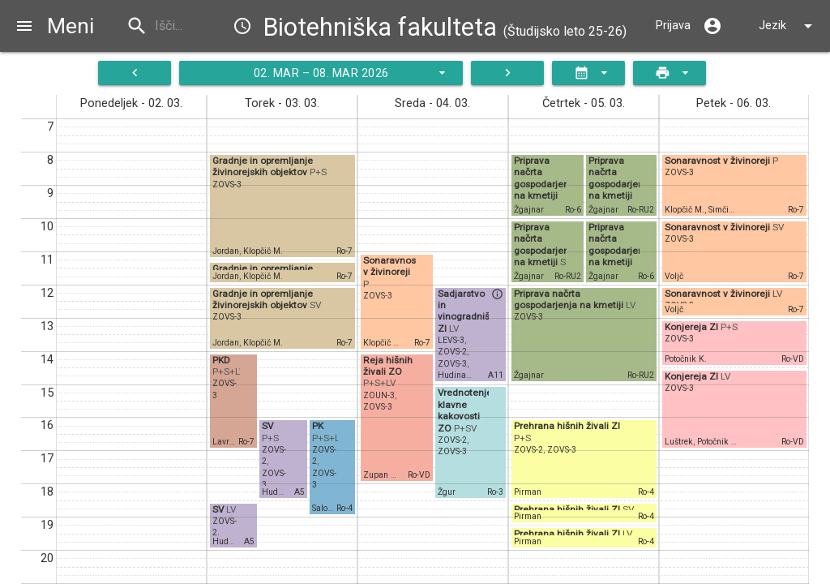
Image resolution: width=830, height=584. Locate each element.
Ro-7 (344, 251)
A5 (299, 492)
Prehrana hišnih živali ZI (567, 426)
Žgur (447, 492)
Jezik (788, 26)
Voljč (674, 276)
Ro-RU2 (640, 209)
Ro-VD (419, 475)
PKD (221, 360)
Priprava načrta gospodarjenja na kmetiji (545, 178)
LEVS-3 (451, 340)
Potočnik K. (686, 359)
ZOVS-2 (452, 351)
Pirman (527, 492)
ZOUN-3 (379, 395)
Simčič (720, 209)
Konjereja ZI (693, 327)
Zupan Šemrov (390, 475)
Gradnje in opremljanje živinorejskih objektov (262, 166)
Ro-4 (344, 508)
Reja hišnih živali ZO (388, 365)
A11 (495, 375)
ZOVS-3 (227, 184)
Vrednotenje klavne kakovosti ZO (465, 410)
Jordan (225, 251)
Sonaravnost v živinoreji (391, 266)
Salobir (325, 508)
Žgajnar (529, 209)
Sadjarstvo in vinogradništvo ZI (470, 311)
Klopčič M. (263, 251)
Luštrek (679, 441)
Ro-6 (573, 209)
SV (267, 426)
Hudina (276, 492)
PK (317, 426)
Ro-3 (495, 492)
